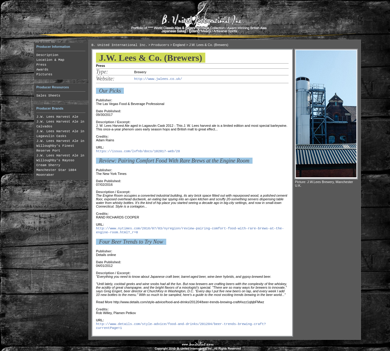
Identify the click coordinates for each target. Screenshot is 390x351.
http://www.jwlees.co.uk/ (158, 79)
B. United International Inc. (119, 45)
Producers (160, 45)
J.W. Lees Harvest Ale (57, 117)
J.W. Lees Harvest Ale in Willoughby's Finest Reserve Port (60, 146)
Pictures (44, 74)
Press (41, 65)
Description (47, 55)
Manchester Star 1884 (56, 170)
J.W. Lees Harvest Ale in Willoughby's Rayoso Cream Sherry (60, 160)
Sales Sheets (48, 95)
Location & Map (50, 60)
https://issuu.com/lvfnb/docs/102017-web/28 (138, 151)
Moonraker (45, 175)
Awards (42, 69)
